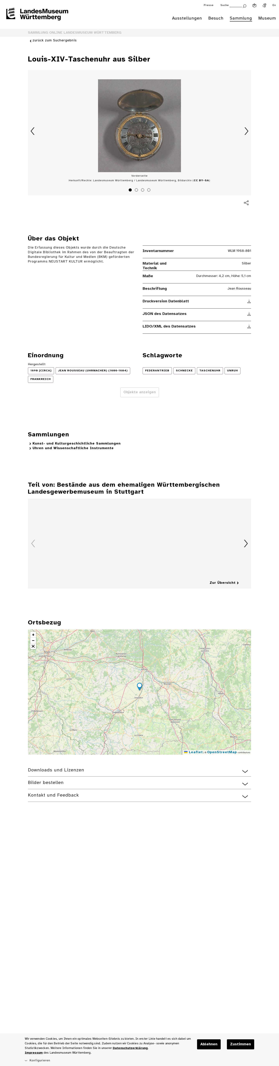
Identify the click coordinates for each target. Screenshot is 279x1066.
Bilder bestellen (46, 782)
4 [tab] (149, 190)
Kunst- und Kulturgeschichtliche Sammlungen (77, 443)
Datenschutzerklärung (130, 1048)
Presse (209, 5)
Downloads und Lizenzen (56, 770)
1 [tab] (131, 190)
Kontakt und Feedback (53, 795)
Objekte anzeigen (139, 392)
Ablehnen (208, 1044)
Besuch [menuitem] (216, 18)
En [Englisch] (274, 5)
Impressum (34, 1052)
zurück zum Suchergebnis (55, 41)
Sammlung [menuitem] (241, 18)
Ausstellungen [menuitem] (187, 18)
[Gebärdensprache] (264, 5)
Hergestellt (37, 364)
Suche (224, 5)
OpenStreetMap (222, 752)
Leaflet (193, 752)
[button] (139, 687)
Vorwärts (246, 131)
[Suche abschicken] (244, 5)
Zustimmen (240, 1044)
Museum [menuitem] (267, 18)
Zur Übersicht (223, 583)
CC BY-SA (201, 180)
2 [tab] (137, 190)
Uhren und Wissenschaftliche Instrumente (73, 448)
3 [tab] (143, 190)
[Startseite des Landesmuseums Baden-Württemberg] (37, 17)
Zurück (32, 131)
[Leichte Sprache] (254, 5)
